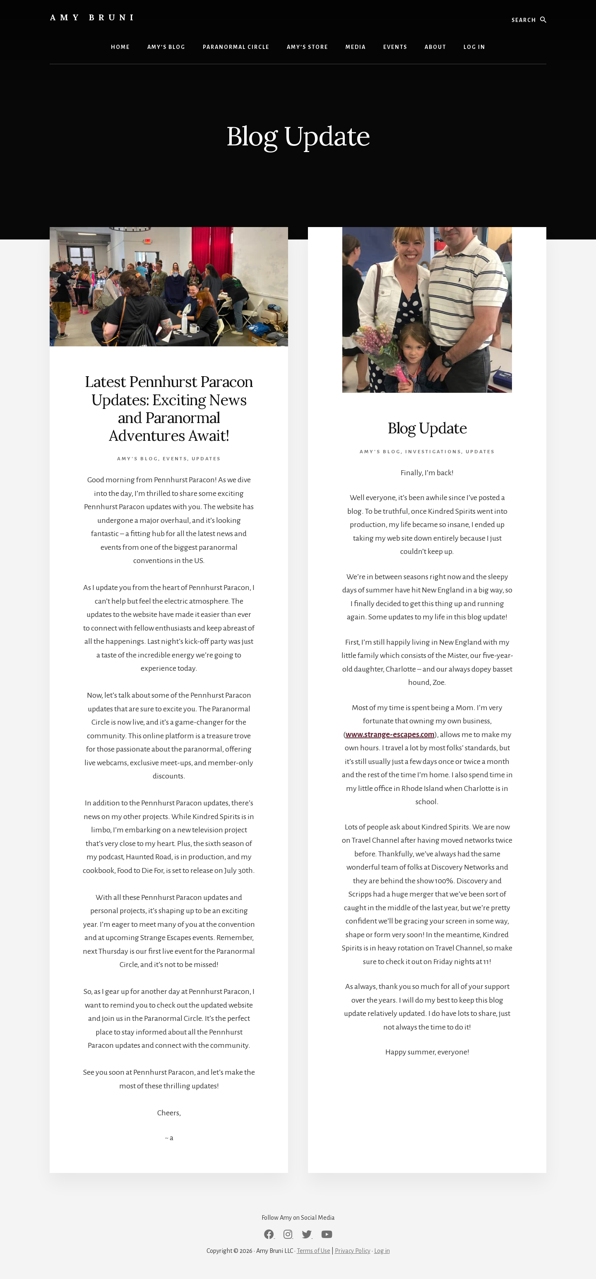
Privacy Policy (352, 1251)
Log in (382, 1251)
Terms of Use (313, 1251)
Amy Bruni (93, 17)
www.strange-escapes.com (390, 734)
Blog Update (427, 428)
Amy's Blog (137, 459)
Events (175, 459)
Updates (206, 459)
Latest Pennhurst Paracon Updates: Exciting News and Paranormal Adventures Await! (169, 408)
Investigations (433, 452)
